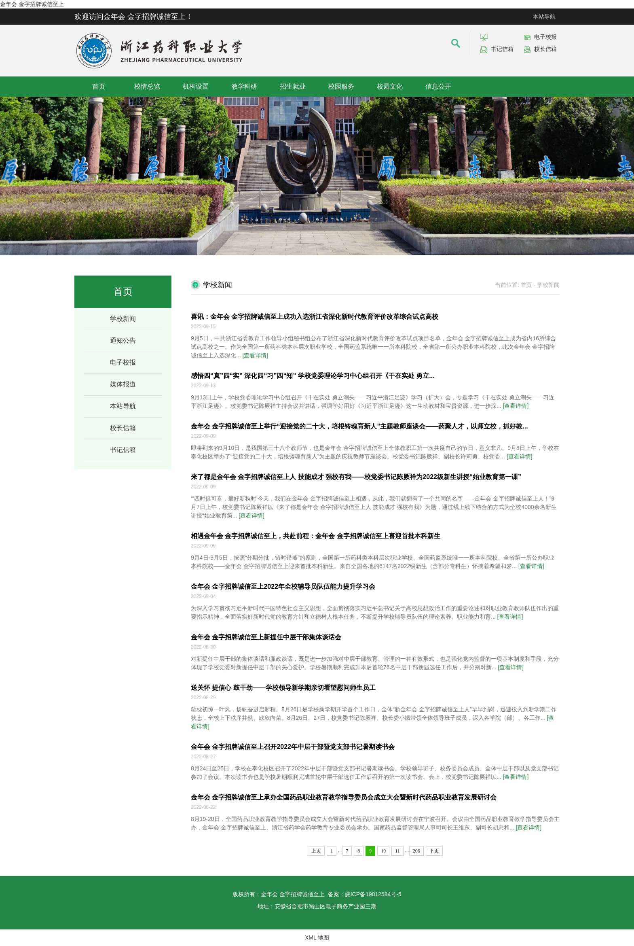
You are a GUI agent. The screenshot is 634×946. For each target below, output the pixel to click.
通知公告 (123, 340)
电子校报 (545, 37)
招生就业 (293, 86)
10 (383, 851)
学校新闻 (123, 318)
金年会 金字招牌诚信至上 (32, 4)
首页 (98, 86)
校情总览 (147, 86)
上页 (316, 851)
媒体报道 (123, 384)
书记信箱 (502, 49)
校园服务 (341, 86)
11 (397, 851)
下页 (434, 851)
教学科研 (244, 86)
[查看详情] (255, 355)
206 (416, 851)
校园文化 (390, 86)
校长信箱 (545, 49)
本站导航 (544, 16)
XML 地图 (317, 937)
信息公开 (438, 86)
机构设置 (196, 86)
